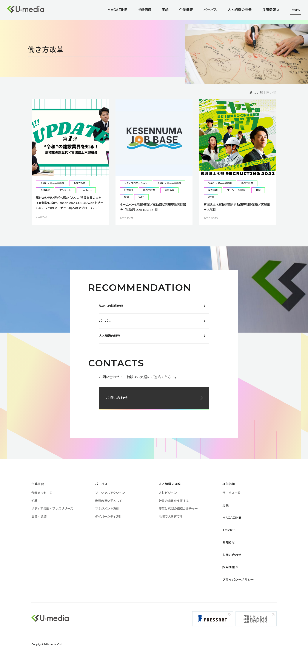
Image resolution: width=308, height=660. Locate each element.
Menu (295, 10)
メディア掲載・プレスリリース (52, 509)
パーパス (210, 10)
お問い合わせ (117, 398)
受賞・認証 (38, 516)
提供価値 (144, 10)
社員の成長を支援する (174, 501)
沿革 (34, 501)
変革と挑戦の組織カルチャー (178, 509)
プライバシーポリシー (238, 580)
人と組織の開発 (240, 10)
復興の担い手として (108, 501)
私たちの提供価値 (111, 306)
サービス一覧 (231, 493)
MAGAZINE (117, 10)
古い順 (271, 92)
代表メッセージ (41, 493)
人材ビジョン (168, 493)
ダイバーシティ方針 (108, 516)
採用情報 (269, 10)
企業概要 (186, 10)
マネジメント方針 (107, 509)
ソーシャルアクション (110, 493)
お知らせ (228, 542)
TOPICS (229, 530)
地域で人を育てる (171, 516)
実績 (165, 10)
